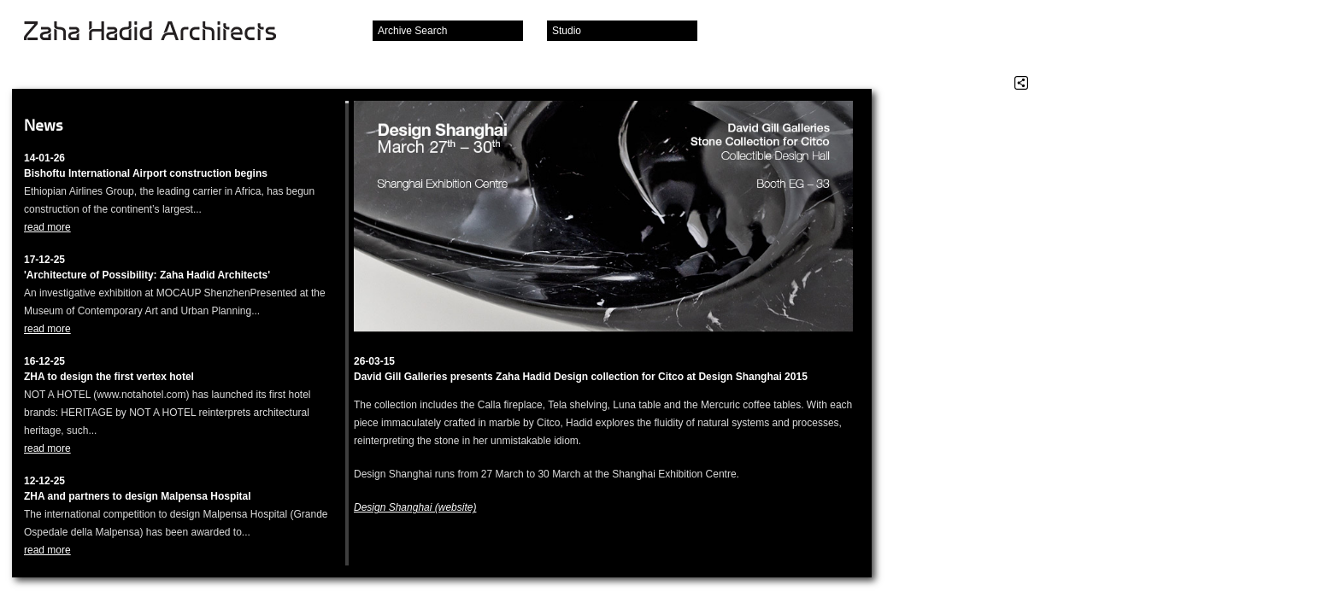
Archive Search (412, 31)
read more (47, 227)
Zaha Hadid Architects (163, 32)
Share (1021, 82)
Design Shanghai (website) (415, 507)
